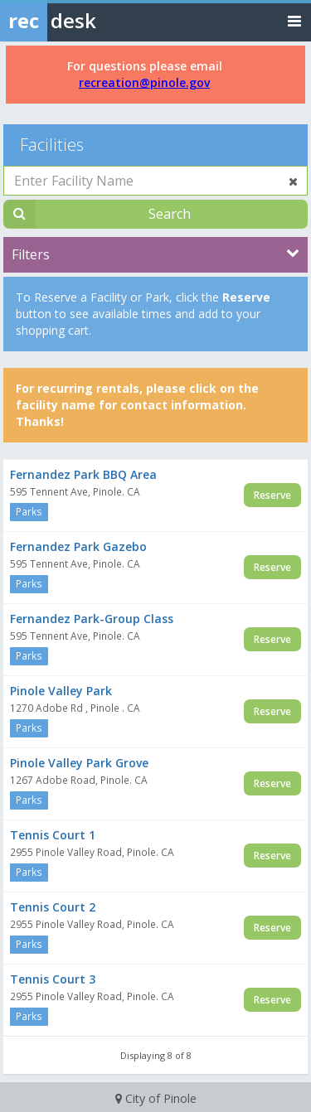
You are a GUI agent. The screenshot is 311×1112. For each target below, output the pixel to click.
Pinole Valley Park (61, 691)
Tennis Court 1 (52, 835)
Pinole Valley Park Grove (79, 763)
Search (169, 214)
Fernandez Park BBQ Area (83, 474)
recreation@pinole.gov (144, 82)
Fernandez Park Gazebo (78, 546)
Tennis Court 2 (52, 907)
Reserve (272, 495)
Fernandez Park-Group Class (91, 618)
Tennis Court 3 (52, 979)
